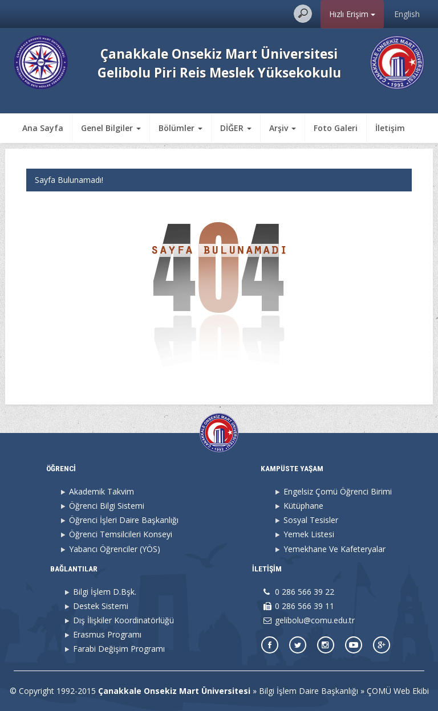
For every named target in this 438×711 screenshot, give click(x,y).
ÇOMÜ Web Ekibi (398, 690)
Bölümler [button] (180, 127)
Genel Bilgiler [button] (111, 127)
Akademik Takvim (101, 491)
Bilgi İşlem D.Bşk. (104, 591)
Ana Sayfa (42, 127)
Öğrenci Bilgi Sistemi (106, 505)
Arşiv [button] (282, 127)
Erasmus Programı (107, 634)
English (407, 14)
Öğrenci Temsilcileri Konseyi (120, 534)
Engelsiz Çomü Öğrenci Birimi (337, 491)
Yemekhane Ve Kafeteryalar (334, 549)
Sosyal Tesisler (310, 519)
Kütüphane (303, 505)
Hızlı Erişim (352, 14)
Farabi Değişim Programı (119, 648)
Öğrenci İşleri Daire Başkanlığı (124, 519)
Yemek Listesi (308, 534)
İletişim (390, 127)
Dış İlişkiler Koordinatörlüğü (123, 620)
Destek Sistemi (100, 605)
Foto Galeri (336, 127)
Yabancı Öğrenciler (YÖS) (114, 549)
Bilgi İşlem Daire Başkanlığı (308, 690)
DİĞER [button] (236, 127)
